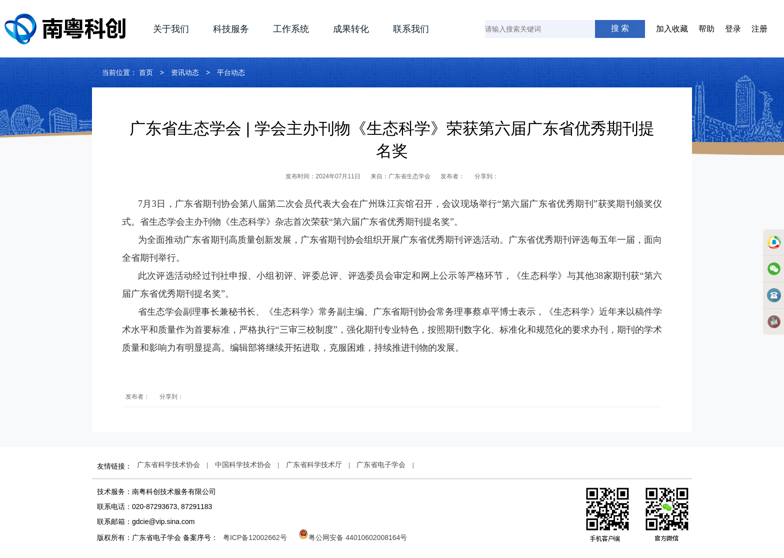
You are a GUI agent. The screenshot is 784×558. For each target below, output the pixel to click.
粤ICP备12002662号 (255, 538)
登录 (733, 28)
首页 (146, 72)
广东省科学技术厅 (314, 465)
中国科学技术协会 (243, 465)
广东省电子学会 (381, 465)
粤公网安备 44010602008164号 (352, 538)
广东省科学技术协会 (168, 465)
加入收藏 (672, 28)
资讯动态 (185, 72)
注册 (760, 28)
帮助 (706, 28)
